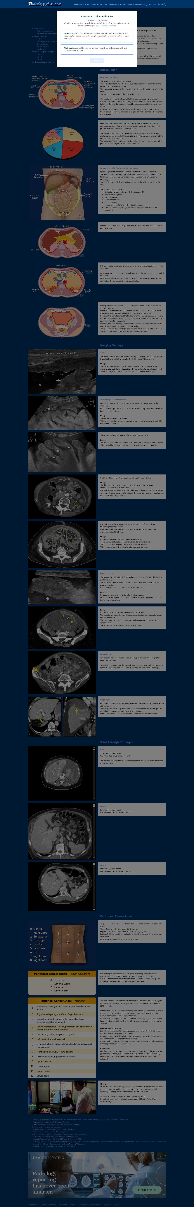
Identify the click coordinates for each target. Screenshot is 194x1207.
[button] (97, 36)
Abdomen (78, 4)
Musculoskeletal (127, 4)
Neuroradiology (141, 4)
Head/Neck (114, 4)
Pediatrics (153, 4)
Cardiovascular (96, 4)
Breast (86, 4)
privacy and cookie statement (104, 25)
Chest (105, 4)
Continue (97, 60)
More (160, 4)
